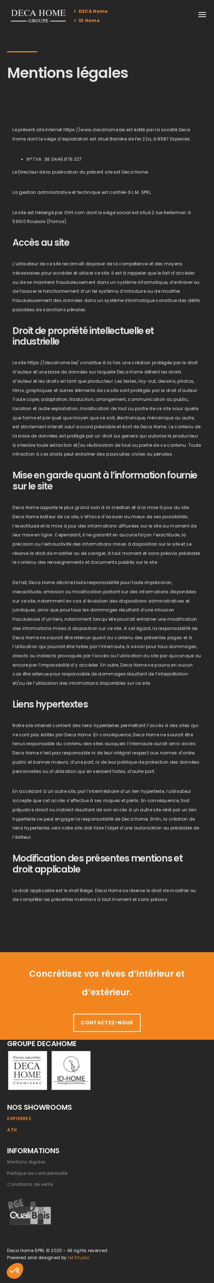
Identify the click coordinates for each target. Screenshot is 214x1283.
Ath (12, 1130)
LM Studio (79, 1258)
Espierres (19, 1118)
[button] (15, 1270)
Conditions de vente (30, 1184)
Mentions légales (26, 1162)
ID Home (87, 20)
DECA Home (91, 11)
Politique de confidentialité (37, 1173)
